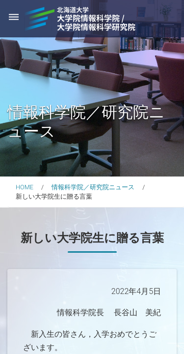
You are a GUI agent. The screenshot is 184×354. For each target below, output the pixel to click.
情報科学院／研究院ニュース (93, 187)
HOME (24, 187)
